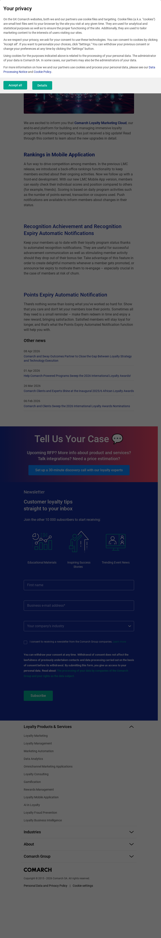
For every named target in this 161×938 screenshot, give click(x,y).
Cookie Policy (42, 71)
